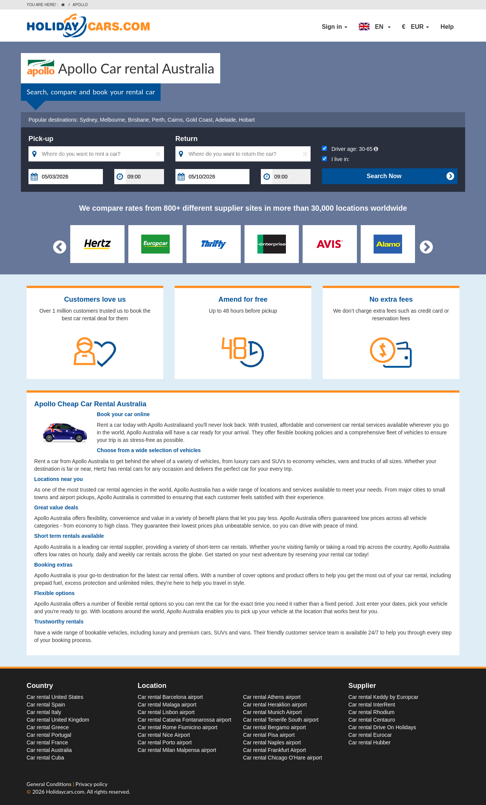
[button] (374, 26)
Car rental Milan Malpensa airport (177, 750)
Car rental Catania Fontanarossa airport (185, 720)
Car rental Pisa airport (269, 735)
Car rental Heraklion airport (275, 705)
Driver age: (350, 149)
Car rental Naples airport (272, 742)
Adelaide (225, 120)
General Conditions (50, 784)
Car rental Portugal (49, 735)
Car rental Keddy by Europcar (383, 697)
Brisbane (138, 120)
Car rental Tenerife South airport (281, 720)
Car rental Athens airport (272, 697)
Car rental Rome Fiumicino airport (178, 727)
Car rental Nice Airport (164, 735)
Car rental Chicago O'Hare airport (282, 758)
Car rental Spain (46, 705)
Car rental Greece (48, 727)
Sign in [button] (334, 26)
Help (447, 26)
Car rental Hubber (370, 742)
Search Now (410, 176)
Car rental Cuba (45, 758)
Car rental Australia (49, 750)
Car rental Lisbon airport (166, 712)
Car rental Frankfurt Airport (274, 750)
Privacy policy (91, 784)
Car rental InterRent (372, 705)
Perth (158, 120)
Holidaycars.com (65, 791)
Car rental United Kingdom (58, 720)
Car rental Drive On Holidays (382, 727)
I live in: (335, 159)
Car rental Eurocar (370, 735)
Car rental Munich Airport (272, 712)
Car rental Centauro (372, 720)
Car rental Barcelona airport (170, 697)
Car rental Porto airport (165, 742)
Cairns (175, 120)
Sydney (88, 120)
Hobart (247, 120)
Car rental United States (55, 697)
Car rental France (47, 742)
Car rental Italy (44, 712)
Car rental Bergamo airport (274, 727)
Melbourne (112, 120)
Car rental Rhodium (371, 712)
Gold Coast (199, 120)
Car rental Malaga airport (167, 705)
